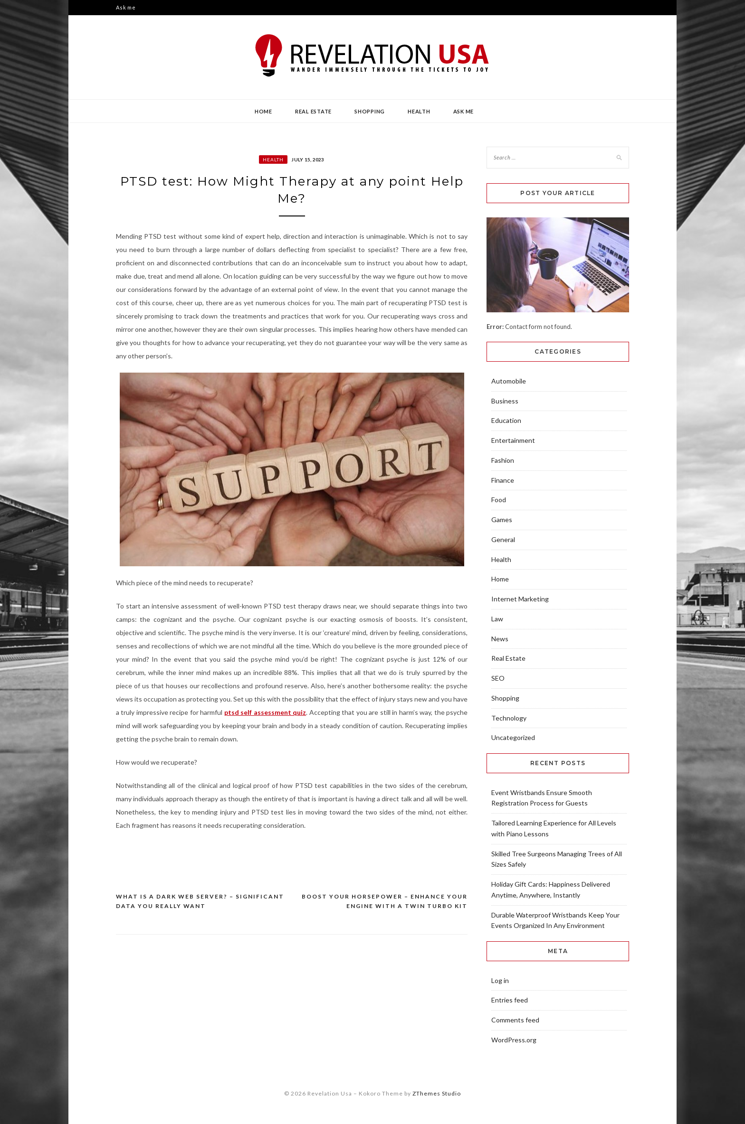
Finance (502, 480)
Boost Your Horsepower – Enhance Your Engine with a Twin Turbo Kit (385, 901)
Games (501, 519)
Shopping (369, 111)
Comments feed (515, 1020)
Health (419, 111)
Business (504, 401)
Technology (508, 718)
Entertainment (513, 440)
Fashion (502, 460)
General (503, 539)
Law (497, 619)
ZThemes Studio (436, 1093)
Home (263, 111)
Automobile (508, 381)
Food (498, 500)
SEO (498, 678)
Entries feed (509, 1000)
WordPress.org (513, 1040)
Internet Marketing (520, 599)
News (499, 639)
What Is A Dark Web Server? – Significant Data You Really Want (200, 901)
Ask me (126, 7)
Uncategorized (513, 737)
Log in (500, 980)
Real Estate (313, 111)
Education (506, 420)
